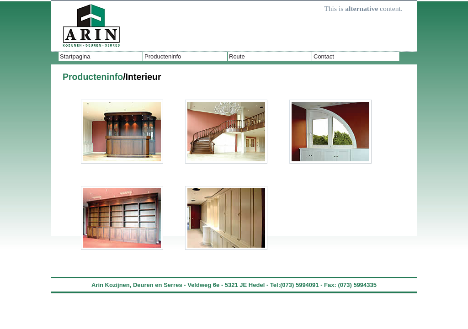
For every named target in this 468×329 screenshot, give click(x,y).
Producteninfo (162, 56)
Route (237, 56)
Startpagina (75, 56)
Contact (324, 56)
